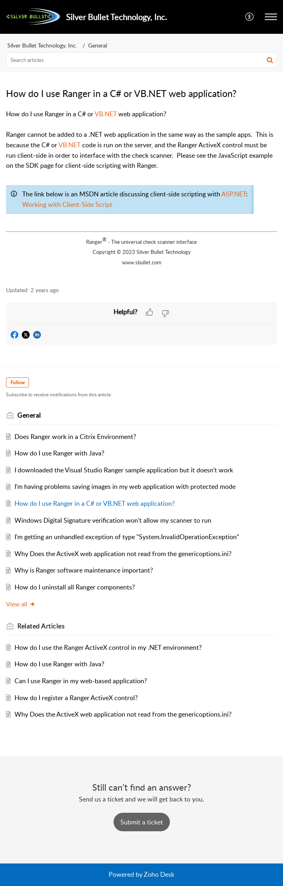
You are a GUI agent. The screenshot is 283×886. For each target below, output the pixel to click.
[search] (141, 60)
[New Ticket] (142, 822)
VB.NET (106, 113)
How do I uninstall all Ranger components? (74, 587)
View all (20, 604)
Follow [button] (17, 382)
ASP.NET (233, 194)
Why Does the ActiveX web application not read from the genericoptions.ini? (122, 553)
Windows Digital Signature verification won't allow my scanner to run (112, 520)
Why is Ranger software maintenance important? (83, 570)
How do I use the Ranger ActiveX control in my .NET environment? (108, 647)
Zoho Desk (159, 874)
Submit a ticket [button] (141, 822)
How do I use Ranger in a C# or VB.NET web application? (94, 503)
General (97, 45)
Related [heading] (40, 626)
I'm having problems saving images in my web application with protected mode (124, 486)
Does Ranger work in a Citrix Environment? (75, 436)
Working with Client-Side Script (67, 204)
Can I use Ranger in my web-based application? (80, 680)
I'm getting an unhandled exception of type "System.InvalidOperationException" (126, 536)
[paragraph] (141, 193)
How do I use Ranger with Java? (59, 453)
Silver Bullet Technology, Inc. (42, 45)
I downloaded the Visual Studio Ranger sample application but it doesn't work (123, 470)
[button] (250, 17)
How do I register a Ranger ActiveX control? (76, 697)
